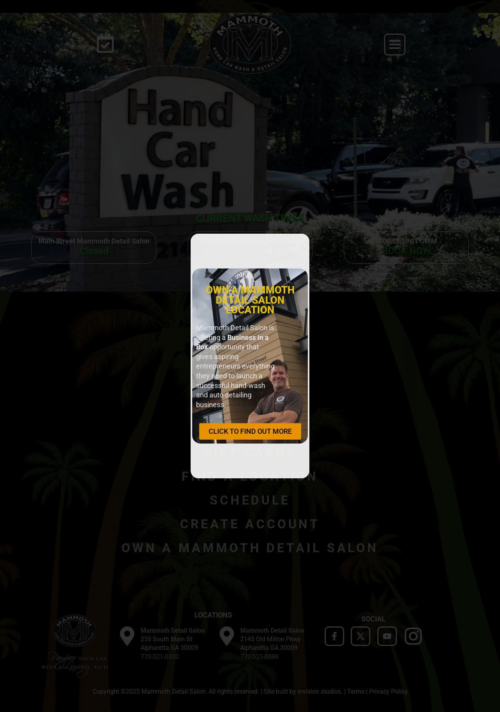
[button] (298, 245)
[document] (250, 356)
